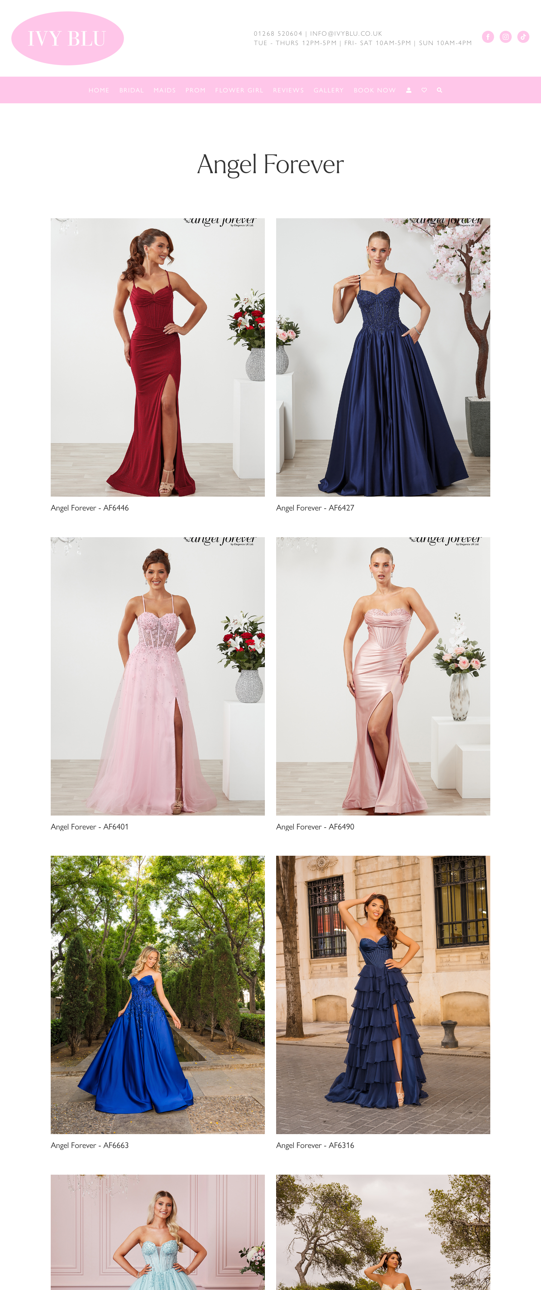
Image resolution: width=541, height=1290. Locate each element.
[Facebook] (488, 36)
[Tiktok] (523, 36)
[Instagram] (505, 36)
